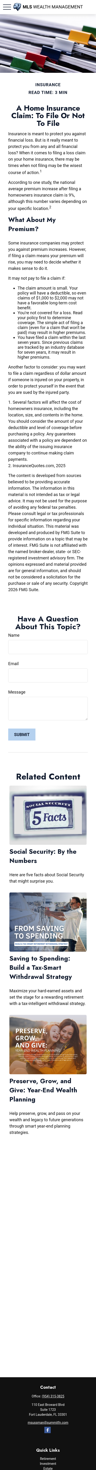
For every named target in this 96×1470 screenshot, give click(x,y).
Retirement (48, 1459)
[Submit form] (21, 735)
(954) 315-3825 (53, 1396)
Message (16, 692)
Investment (48, 1464)
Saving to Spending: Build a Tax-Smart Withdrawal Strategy (40, 967)
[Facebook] (47, 1430)
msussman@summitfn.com (48, 1422)
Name (13, 635)
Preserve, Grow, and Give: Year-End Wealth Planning (43, 1090)
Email (13, 663)
